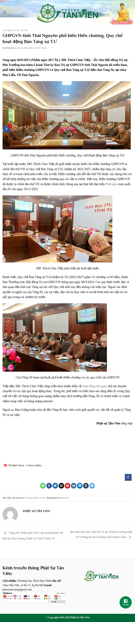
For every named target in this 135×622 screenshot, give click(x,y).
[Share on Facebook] (49, 486)
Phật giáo (112, 184)
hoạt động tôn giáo (94, 386)
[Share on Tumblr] (86, 486)
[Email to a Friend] (61, 486)
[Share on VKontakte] (73, 486)
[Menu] (5, 12)
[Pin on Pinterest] (67, 486)
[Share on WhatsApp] (43, 486)
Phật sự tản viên (37, 48)
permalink (64, 498)
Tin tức (24, 30)
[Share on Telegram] (92, 486)
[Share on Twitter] (55, 486)
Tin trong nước (11, 30)
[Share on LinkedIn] (80, 486)
